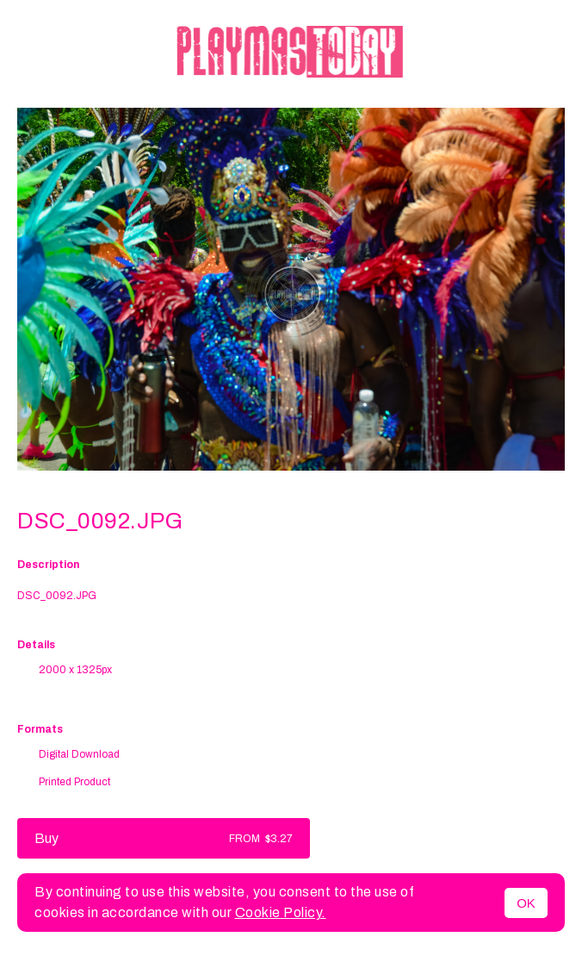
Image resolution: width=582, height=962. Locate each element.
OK (526, 903)
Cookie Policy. (280, 912)
